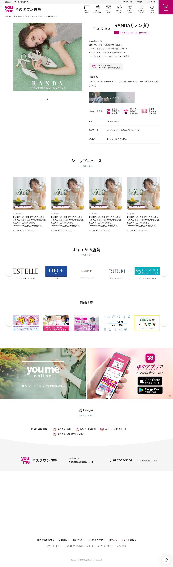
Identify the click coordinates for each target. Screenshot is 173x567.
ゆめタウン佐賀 (10, 17)
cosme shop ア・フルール (115, 429)
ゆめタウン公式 (85, 416)
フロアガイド (151, 9)
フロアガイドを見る (118, 139)
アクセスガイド (127, 2)
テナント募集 (127, 540)
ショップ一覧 (108, 9)
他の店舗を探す (23, 2)
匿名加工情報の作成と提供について (78, 546)
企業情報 (62, 540)
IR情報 (112, 540)
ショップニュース (119, 9)
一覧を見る (85, 166)
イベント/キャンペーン (97, 9)
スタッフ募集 (112, 97)
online (166, 7)
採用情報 (77, 540)
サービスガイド (141, 9)
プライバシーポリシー (54, 546)
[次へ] (164, 273)
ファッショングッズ (36, 17)
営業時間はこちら (149, 460)
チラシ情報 (86, 9)
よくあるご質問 (95, 540)
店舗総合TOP (9, 2)
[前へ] (9, 273)
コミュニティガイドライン (103, 546)
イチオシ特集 (130, 9)
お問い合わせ (121, 546)
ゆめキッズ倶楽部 (88, 429)
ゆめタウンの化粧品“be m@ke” (71, 434)
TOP (166, 560)
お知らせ (139, 2)
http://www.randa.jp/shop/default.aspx (123, 130)
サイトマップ (151, 2)
